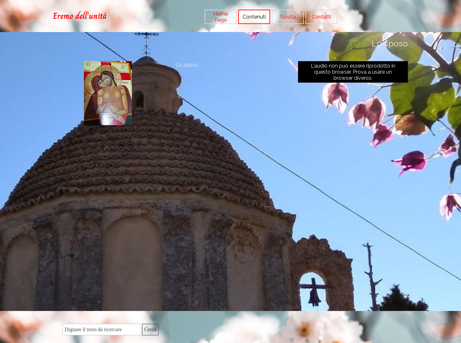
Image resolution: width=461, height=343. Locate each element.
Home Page (220, 17)
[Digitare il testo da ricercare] (101, 329)
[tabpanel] (89, 16)
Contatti (321, 17)
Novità (288, 17)
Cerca (150, 329)
